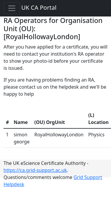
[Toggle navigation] (12, 8)
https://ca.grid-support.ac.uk (35, 170)
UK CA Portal (38, 7)
